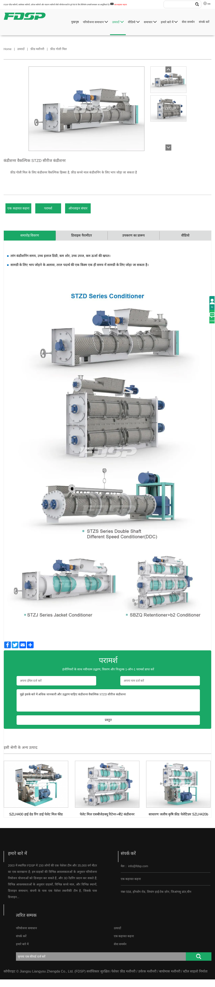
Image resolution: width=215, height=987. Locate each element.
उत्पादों (118, 22)
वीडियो (134, 22)
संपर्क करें (204, 22)
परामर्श (65, 210)
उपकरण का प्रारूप (133, 242)
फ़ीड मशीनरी (37, 49)
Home (8, 49)
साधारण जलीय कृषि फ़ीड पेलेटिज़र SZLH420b (178, 822)
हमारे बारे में (169, 22)
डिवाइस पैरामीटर (81, 242)
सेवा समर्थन (188, 22)
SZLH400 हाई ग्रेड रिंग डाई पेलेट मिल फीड (36, 822)
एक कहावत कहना (120, 5)
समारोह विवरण (29, 242)
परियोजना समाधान (95, 22)
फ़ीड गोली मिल (58, 49)
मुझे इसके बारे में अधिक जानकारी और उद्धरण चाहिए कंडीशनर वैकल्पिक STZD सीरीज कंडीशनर (108, 708)
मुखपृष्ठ (75, 22)
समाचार (150, 22)
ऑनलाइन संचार (107, 210)
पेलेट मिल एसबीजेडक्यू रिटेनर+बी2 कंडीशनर (107, 822)
